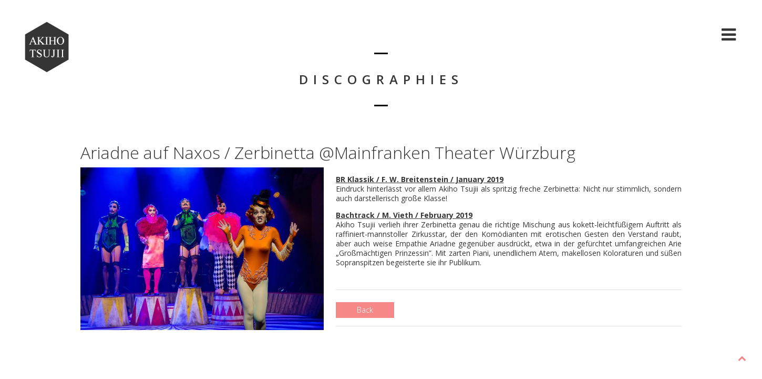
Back (365, 310)
